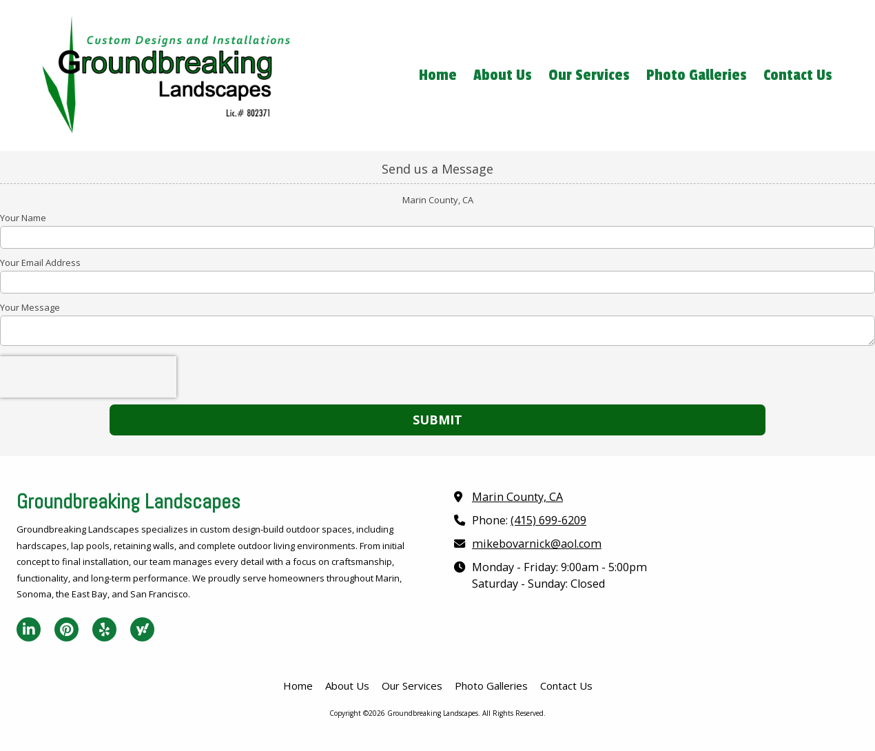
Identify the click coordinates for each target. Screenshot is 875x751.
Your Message (30, 307)
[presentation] (88, 377)
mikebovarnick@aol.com (536, 543)
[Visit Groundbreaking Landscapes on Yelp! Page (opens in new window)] (104, 629)
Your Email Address (40, 262)
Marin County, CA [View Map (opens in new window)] (517, 496)
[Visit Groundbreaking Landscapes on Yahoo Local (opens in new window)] (142, 629)
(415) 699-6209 (548, 520)
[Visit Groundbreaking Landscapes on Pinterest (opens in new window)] (66, 629)
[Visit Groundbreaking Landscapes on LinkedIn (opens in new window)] (29, 629)
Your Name (23, 217)
